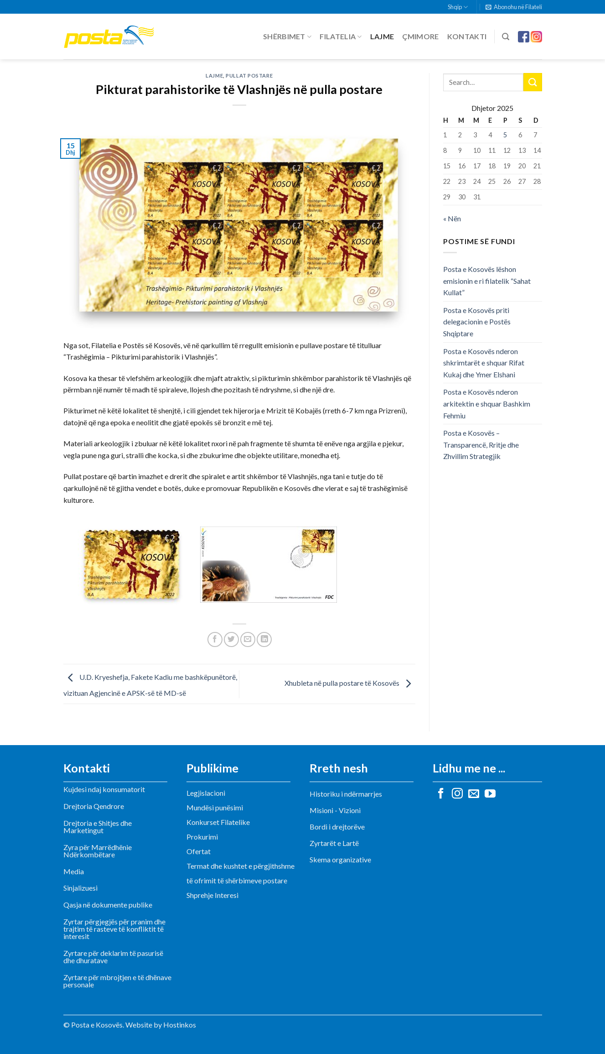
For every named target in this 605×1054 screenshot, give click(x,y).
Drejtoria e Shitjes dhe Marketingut (97, 827)
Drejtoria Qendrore (93, 806)
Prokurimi (202, 836)
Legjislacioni (205, 792)
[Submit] (532, 82)
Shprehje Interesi (212, 895)
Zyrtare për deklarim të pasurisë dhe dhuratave (113, 957)
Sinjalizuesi (80, 887)
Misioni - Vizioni (335, 810)
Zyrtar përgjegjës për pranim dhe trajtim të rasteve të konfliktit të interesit (114, 928)
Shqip (458, 7)
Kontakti (467, 36)
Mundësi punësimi (214, 807)
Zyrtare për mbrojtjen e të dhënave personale (117, 981)
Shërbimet (287, 36)
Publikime (212, 768)
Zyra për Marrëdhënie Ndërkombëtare (97, 851)
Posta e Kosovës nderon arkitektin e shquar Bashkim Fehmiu (486, 403)
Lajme (382, 36)
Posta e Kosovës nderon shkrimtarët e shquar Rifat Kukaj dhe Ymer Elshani (483, 363)
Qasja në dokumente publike (107, 904)
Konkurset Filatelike (218, 822)
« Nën (452, 218)
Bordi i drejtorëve (337, 826)
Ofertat (198, 851)
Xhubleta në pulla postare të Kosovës (349, 682)
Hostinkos (179, 1024)
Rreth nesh (339, 768)
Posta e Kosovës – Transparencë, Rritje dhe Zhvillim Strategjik (481, 444)
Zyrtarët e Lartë (334, 843)
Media (73, 871)
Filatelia (341, 36)
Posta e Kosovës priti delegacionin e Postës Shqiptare (477, 322)
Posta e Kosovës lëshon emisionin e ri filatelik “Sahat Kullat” (487, 281)
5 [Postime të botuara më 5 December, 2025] (505, 135)
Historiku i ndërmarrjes (346, 793)
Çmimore (420, 36)
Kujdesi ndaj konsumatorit (104, 789)
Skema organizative (340, 859)
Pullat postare (249, 75)
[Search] (505, 37)
